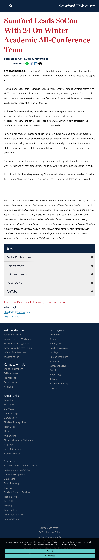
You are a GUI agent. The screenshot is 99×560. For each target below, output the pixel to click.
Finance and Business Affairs (18, 347)
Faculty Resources (59, 347)
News (9, 248)
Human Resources (59, 356)
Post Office (9, 501)
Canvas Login (10, 417)
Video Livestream (12, 453)
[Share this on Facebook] (31, 63)
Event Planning (11, 483)
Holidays (54, 352)
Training (54, 387)
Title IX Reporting (12, 449)
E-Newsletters (15, 266)
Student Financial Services (17, 492)
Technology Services (14, 514)
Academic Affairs (12, 334)
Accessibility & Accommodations (20, 465)
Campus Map (11, 413)
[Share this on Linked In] (35, 63)
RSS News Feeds (16, 274)
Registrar (8, 444)
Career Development (14, 474)
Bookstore (9, 399)
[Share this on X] (40, 63)
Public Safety (10, 510)
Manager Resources (60, 365)
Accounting (55, 334)
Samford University (49, 527)
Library (7, 431)
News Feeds (10, 377)
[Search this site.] (10, 5)
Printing (8, 505)
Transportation (11, 518)
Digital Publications (18, 257)
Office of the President (15, 352)
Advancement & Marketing (17, 338)
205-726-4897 (11, 316)
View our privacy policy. (66, 544)
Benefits (53, 338)
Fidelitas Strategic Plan (15, 422)
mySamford (10, 435)
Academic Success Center (17, 469)
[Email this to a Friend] (27, 63)
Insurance (54, 361)
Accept (50, 551)
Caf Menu (9, 408)
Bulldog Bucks (11, 404)
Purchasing (55, 374)
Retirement (55, 379)
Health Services (11, 496)
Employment (56, 343)
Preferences (50, 555)
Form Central (10, 426)
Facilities (8, 487)
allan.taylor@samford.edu (17, 311)
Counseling (9, 478)
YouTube (11, 291)
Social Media (14, 283)
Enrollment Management (16, 343)
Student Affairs (11, 356)
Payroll (53, 370)
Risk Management (59, 383)
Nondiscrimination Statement (19, 440)
